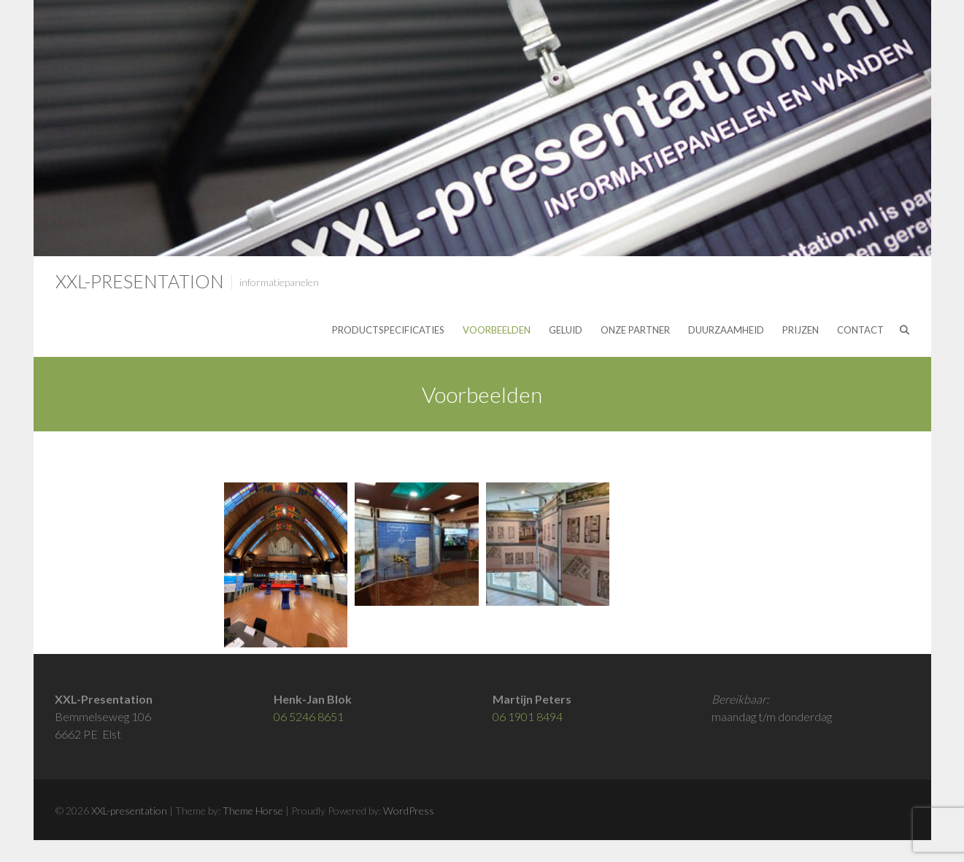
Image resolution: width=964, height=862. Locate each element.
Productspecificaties (388, 330)
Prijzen (800, 330)
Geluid (565, 330)
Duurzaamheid (726, 330)
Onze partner (635, 330)
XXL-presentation (139, 281)
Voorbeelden (497, 330)
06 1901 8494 (528, 716)
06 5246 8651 (309, 716)
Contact (860, 330)
